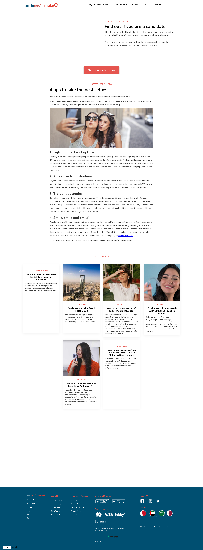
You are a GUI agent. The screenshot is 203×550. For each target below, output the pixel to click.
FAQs (146, 5)
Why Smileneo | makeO (99, 5)
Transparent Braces (58, 515)
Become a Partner (77, 507)
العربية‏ (14, 547)
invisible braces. (125, 235)
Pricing (135, 5)
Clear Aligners (56, 507)
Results (157, 5)
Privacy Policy (76, 511)
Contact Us (75, 504)
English (6, 547)
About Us (74, 500)
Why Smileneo (32, 500)
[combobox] (7, 547)
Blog (28, 518)
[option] (14, 547)
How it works (121, 5)
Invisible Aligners (57, 504)
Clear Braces (55, 511)
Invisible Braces (57, 500)
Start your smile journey (101, 70)
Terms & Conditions (78, 515)
